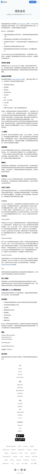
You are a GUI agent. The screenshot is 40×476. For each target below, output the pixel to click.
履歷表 (20, 369)
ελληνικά (18, 460)
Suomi (21, 456)
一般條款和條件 (20, 412)
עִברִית (12, 463)
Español (13, 449)
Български (26, 460)
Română (15, 456)
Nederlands (14, 453)
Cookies (20, 418)
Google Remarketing (7, 264)
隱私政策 (20, 415)
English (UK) (6, 449)
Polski (26, 453)
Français (29, 449)
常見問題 (20, 403)
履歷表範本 (20, 385)
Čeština (12, 460)
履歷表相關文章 (20, 390)
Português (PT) (7, 456)
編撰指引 (20, 431)
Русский (33, 460)
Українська (6, 463)
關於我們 (20, 425)
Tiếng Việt (34, 456)
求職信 (20, 371)
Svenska (27, 456)
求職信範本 (20, 393)
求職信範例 (20, 396)
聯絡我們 (20, 406)
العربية (17, 463)
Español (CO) (21, 449)
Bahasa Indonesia (11, 446)
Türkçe (6, 460)
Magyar (6, 453)
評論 (20, 428)
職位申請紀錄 (20, 377)
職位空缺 (20, 374)
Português (33, 453)
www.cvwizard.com (21, 24)
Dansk (19, 446)
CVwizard (21, 473)
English (32, 446)
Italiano (35, 449)
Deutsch (25, 446)
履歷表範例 (20, 387)
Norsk (20, 453)
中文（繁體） (34, 463)
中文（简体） (25, 463)
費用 (20, 409)
